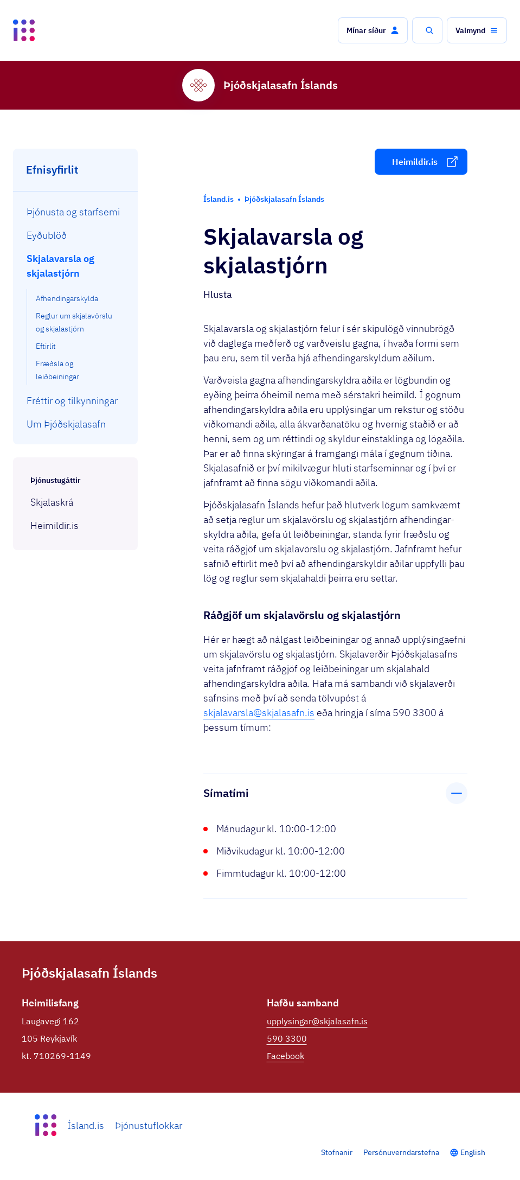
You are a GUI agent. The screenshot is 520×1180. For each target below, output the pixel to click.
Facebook (285, 1055)
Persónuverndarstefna (401, 1152)
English (472, 1152)
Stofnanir (336, 1152)
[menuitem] (76, 212)
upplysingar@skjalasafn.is (317, 1021)
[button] (373, 30)
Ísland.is (85, 1125)
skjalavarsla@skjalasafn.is (258, 712)
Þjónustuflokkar (148, 1125)
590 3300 (287, 1038)
